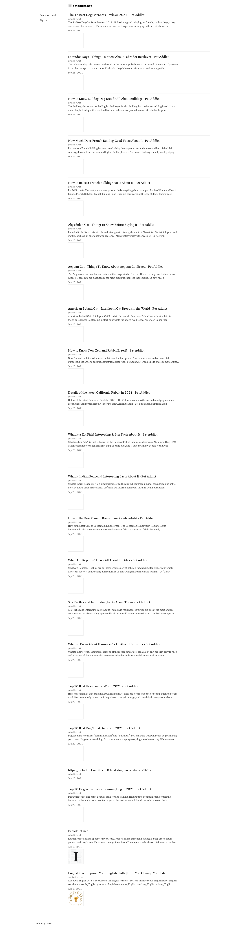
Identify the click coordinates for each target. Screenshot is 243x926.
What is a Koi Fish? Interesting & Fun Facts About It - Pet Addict (112, 438)
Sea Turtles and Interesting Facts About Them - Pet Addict (109, 607)
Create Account (45, 15)
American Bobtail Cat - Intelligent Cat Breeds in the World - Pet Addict (117, 311)
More (50, 923)
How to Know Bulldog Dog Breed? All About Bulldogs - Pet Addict (114, 99)
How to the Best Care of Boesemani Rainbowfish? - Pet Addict (111, 522)
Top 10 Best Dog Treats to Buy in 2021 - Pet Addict (104, 734)
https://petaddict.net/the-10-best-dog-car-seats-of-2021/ (110, 776)
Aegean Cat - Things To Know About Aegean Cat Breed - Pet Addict (115, 268)
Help (37, 923)
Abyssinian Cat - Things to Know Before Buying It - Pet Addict (111, 226)
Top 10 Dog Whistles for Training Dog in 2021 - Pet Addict (109, 795)
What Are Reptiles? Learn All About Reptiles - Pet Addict (107, 564)
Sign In (41, 20)
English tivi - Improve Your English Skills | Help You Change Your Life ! (117, 880)
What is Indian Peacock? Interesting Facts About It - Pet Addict (112, 480)
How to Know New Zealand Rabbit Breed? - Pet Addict (106, 353)
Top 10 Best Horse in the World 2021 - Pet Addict (103, 691)
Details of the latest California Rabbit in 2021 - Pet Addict (109, 395)
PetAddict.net (78, 838)
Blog (43, 923)
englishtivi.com (75, 884)
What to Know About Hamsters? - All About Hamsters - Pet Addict (114, 649)
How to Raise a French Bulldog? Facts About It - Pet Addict (109, 184)
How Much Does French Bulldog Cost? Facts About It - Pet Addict (114, 142)
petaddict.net (74, 19)
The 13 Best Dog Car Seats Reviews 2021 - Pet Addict (106, 15)
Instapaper (44, 6)
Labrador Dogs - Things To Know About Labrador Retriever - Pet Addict (118, 57)
